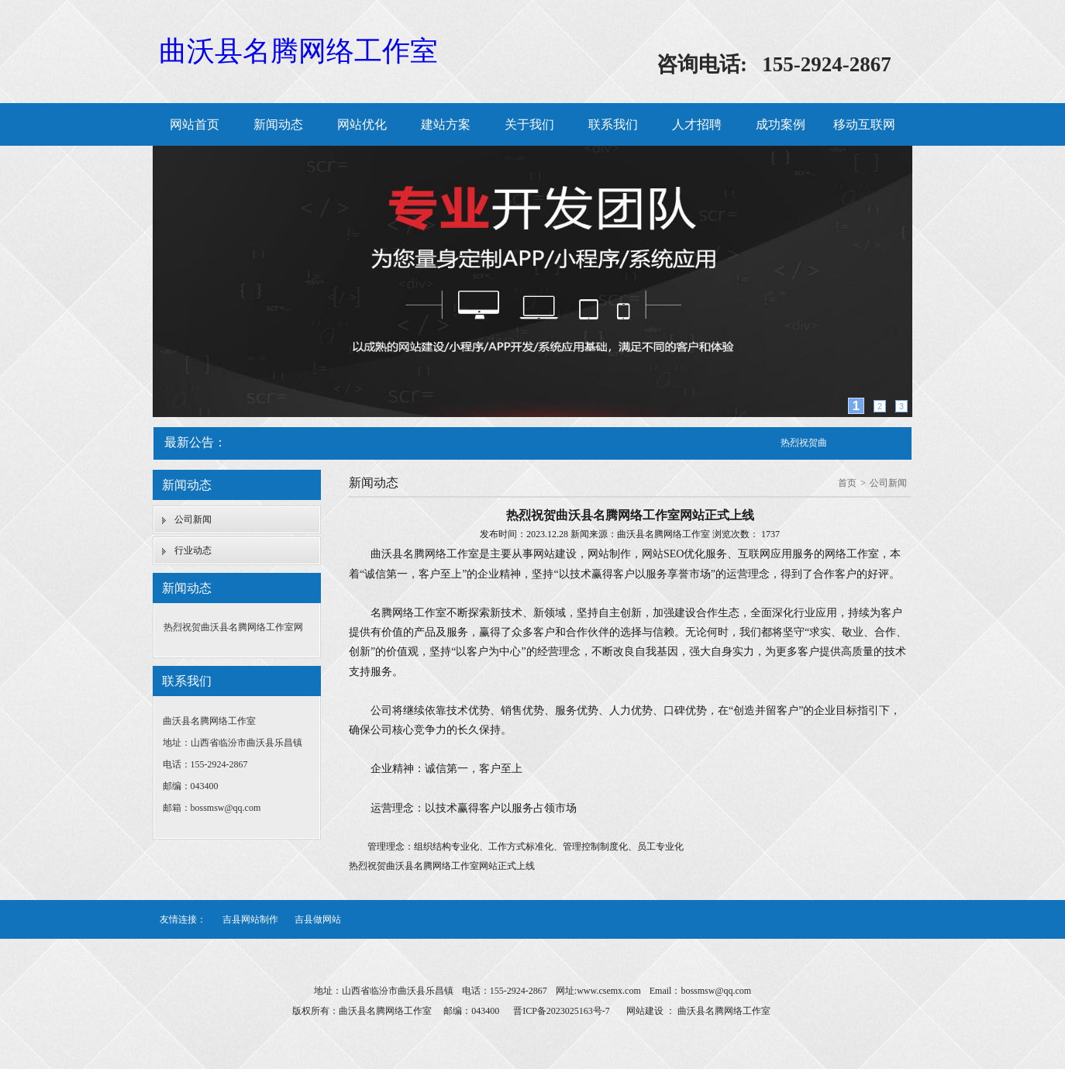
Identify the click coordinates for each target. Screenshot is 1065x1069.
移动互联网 (864, 124)
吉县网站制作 (250, 919)
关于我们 (529, 124)
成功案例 (780, 124)
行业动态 (193, 550)
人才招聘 (697, 124)
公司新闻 (193, 519)
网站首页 (194, 124)
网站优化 (362, 124)
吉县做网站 (318, 919)
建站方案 (445, 124)
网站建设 (644, 1010)
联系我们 (613, 124)
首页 (847, 483)
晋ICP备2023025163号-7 (561, 1010)
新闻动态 (278, 124)
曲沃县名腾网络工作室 (298, 51)
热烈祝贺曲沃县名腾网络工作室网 (233, 627)
